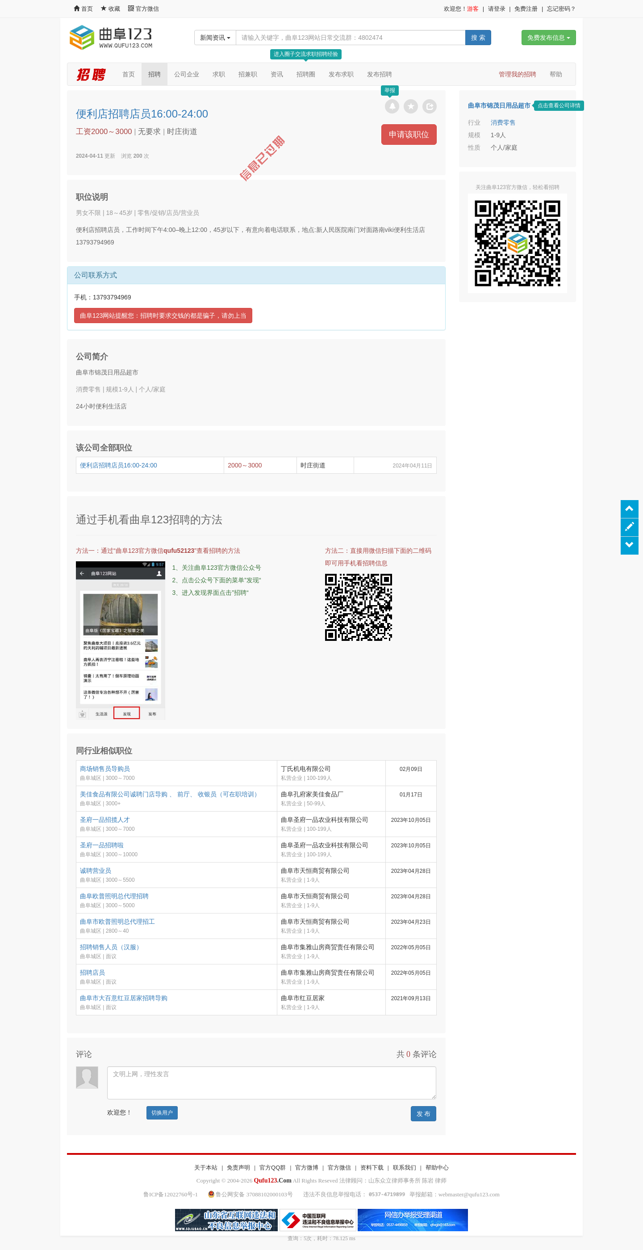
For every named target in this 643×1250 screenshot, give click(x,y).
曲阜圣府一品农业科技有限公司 (324, 819)
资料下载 (372, 1167)
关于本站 (205, 1167)
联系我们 (404, 1167)
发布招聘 (379, 74)
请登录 (496, 8)
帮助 (556, 74)
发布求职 (341, 74)
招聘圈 (305, 74)
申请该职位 (409, 134)
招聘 (154, 74)
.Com (272, 1180)
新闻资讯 (215, 37)
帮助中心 (437, 1167)
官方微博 (306, 1167)
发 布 (424, 1113)
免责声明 (238, 1167)
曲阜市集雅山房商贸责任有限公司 (328, 947)
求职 (219, 74)
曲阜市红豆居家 (303, 998)
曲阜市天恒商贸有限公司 (315, 870)
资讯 (277, 74)
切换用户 (162, 1113)
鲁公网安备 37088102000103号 (251, 1194)
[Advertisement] (517, 365)
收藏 (111, 8)
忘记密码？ (561, 8)
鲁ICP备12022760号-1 (170, 1194)
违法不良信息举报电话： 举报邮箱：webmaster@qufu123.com (401, 1194)
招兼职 (247, 74)
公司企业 (186, 74)
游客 (473, 8)
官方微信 (143, 8)
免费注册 (526, 8)
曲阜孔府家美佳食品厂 (312, 794)
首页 (83, 8)
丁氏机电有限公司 (306, 768)
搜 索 (478, 37)
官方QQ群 (272, 1167)
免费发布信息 (548, 37)
